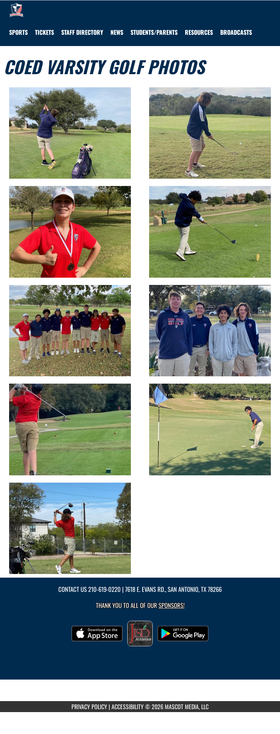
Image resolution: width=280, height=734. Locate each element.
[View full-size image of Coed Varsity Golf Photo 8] (210, 429)
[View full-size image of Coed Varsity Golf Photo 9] (70, 528)
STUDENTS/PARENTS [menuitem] (154, 32)
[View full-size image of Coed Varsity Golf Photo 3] (70, 231)
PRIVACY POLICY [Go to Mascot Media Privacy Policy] (89, 706)
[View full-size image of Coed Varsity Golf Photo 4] (210, 231)
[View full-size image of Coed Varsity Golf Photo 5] (70, 330)
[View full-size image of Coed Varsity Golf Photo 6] (210, 330)
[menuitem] (44, 32)
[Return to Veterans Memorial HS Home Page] (16, 9)
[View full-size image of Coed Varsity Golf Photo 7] (70, 429)
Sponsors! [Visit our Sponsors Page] (171, 605)
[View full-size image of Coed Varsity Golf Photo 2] (210, 133)
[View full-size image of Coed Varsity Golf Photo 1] (70, 133)
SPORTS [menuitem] (18, 32)
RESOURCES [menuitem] (199, 32)
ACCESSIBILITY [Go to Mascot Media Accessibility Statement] (128, 706)
